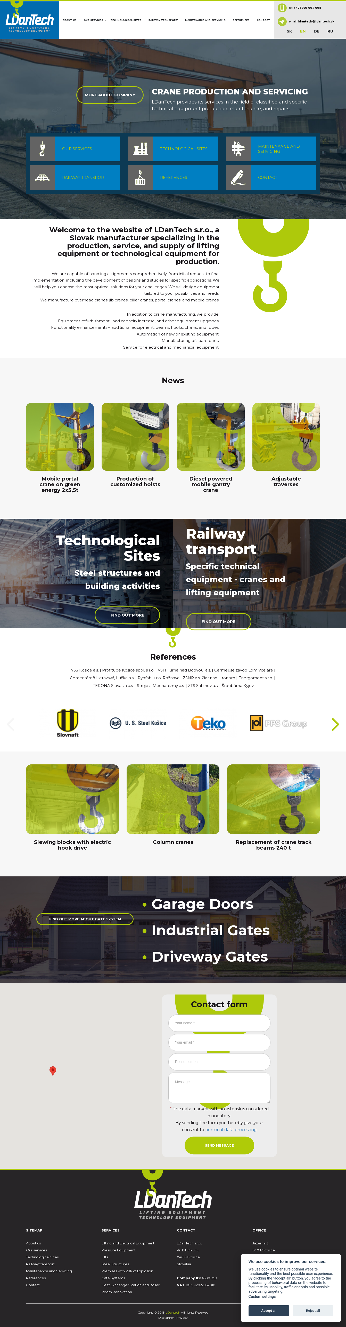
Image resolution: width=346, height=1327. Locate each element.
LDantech (173, 1312)
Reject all (313, 1311)
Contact (263, 20)
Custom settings (262, 1296)
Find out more (125, 615)
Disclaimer (166, 1318)
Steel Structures (115, 1264)
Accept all (268, 1311)
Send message (219, 1145)
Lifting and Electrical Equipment (128, 1243)
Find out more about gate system (85, 926)
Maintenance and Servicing (205, 20)
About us (70, 20)
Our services (93, 20)
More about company (110, 96)
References (241, 20)
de (316, 31)
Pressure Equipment (119, 1250)
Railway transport (163, 20)
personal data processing (231, 1130)
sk (289, 31)
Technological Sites (125, 20)
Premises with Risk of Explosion (127, 1271)
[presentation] (10, 724)
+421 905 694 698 (307, 7)
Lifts (105, 1257)
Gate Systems (113, 1278)
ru (330, 31)
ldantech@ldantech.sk (316, 21)
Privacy (182, 1318)
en (303, 31)
